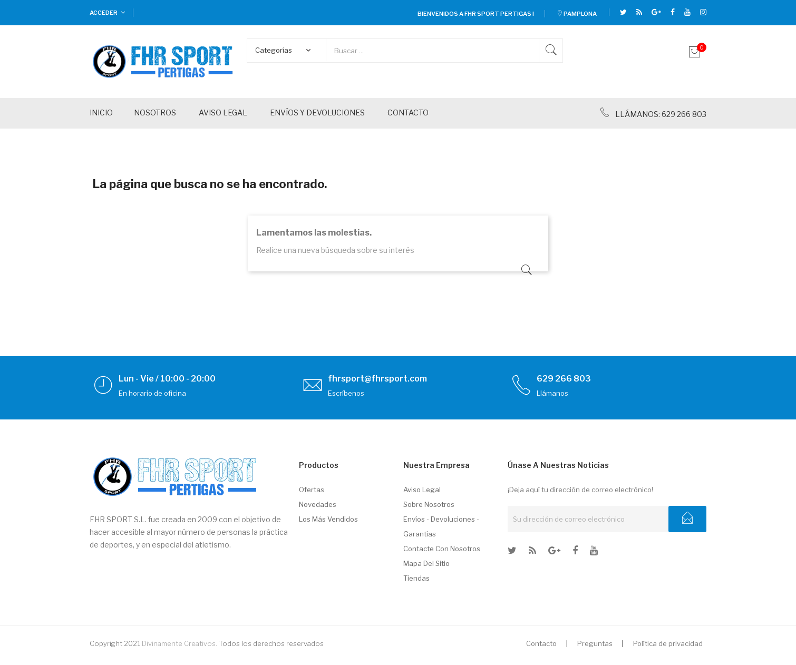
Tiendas (416, 578)
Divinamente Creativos (179, 643)
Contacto (541, 643)
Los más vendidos (328, 519)
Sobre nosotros (428, 504)
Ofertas (311, 489)
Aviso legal (422, 489)
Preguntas (595, 643)
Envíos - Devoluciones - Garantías (441, 526)
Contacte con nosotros (441, 548)
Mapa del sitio (426, 563)
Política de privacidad (668, 643)
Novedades (317, 504)
